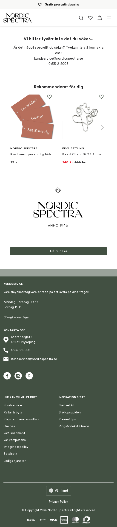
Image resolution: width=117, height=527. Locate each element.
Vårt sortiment (14, 433)
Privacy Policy (58, 501)
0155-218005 (17, 350)
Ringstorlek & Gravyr (74, 426)
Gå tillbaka (58, 251)
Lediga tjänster (14, 461)
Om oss (9, 426)
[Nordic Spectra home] (17, 17)
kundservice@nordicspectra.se (30, 359)
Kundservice (12, 405)
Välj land (58, 490)
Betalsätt (10, 453)
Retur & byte (13, 412)
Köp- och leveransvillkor (21, 419)
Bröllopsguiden (70, 412)
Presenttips (67, 419)
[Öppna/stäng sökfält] (81, 18)
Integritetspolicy (15, 447)
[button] (99, 18)
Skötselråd (66, 405)
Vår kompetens (14, 440)
